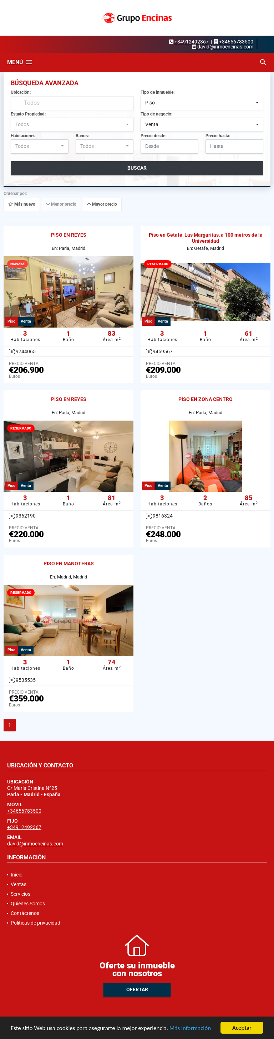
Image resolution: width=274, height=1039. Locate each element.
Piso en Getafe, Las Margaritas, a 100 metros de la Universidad (206, 238)
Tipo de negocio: (156, 114)
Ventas (18, 884)
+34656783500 (236, 42)
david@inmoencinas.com (35, 844)
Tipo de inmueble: (157, 92)
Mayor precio (102, 204)
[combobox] (202, 103)
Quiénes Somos (28, 903)
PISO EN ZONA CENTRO (205, 399)
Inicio (16, 875)
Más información (190, 1028)
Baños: (82, 135)
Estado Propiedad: (28, 114)
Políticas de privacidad (35, 923)
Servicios (20, 894)
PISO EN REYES (68, 235)
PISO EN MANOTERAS (69, 563)
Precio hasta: (218, 135)
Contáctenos (25, 913)
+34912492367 (191, 42)
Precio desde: (153, 135)
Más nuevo (21, 204)
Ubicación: (21, 92)
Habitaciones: (23, 135)
